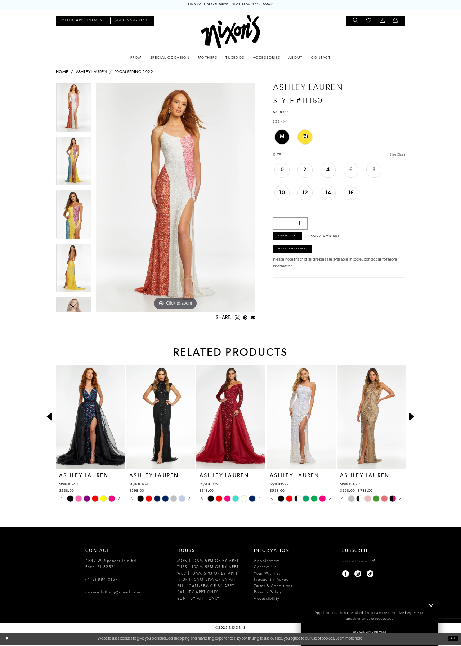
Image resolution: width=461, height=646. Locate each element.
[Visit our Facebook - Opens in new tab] (336, 576)
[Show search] (356, 22)
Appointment (267, 562)
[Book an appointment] (84, 22)
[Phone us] (131, 22)
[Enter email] (354, 563)
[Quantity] (290, 225)
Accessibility (267, 600)
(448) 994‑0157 (101, 581)
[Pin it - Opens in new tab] (245, 319)
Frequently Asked (271, 581)
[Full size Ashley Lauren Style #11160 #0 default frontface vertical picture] (175, 198)
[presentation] (90, 418)
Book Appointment (298, 256)
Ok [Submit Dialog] (452, 639)
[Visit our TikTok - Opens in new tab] (361, 576)
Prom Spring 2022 (134, 73)
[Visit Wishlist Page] (369, 22)
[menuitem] (84, 22)
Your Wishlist (267, 575)
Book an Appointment (370, 631)
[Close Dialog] (8, 640)
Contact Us (265, 568)
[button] (382, 22)
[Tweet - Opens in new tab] (237, 319)
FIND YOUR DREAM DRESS (203, 5)
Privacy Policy (268, 594)
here (358, 639)
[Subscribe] (373, 563)
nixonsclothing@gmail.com (112, 594)
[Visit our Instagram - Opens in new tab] (349, 576)
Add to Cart (291, 240)
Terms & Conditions (273, 587)
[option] (73, 111)
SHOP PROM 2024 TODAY (258, 5)
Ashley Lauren (91, 73)
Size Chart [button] (396, 156)
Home (62, 73)
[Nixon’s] (230, 32)
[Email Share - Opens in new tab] (253, 319)
